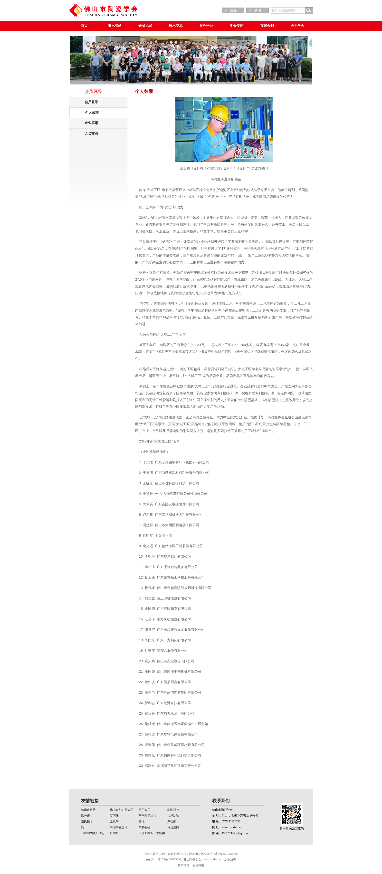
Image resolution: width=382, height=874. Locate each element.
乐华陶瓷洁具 (147, 815)
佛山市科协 (88, 809)
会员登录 (91, 102)
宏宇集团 (144, 809)
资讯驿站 (115, 26)
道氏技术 (87, 821)
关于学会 (297, 26)
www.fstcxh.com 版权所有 (219, 859)
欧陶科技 (173, 809)
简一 (84, 827)
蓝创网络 (198, 865)
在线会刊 (267, 26)
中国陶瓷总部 (118, 827)
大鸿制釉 (173, 815)
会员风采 (145, 26)
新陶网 (114, 833)
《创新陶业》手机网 (152, 833)
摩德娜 (171, 821)
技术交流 (175, 26)
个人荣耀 (92, 112)
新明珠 (114, 815)
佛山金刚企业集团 (121, 809)
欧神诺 (85, 815)
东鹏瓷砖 (144, 827)
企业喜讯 (91, 123)
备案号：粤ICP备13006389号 (164, 859)
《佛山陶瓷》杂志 (93, 833)
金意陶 (114, 821)
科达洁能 (173, 827)
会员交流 (91, 133)
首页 (84, 26)
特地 (141, 821)
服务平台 (206, 26)
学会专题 (236, 26)
